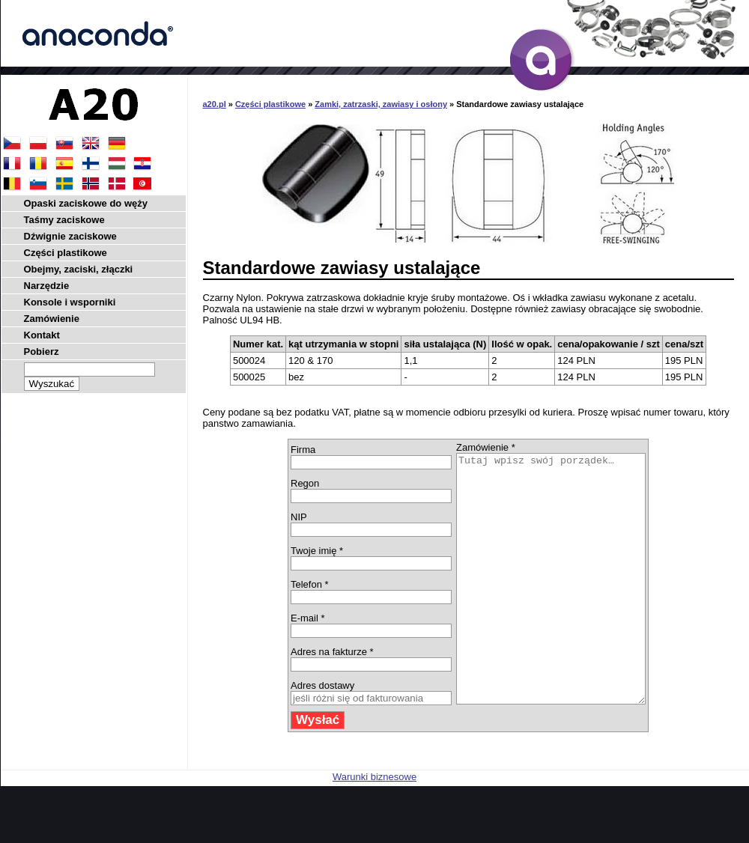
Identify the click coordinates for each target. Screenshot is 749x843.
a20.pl (214, 104)
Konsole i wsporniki (70, 302)
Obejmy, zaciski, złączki (78, 269)
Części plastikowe (270, 104)
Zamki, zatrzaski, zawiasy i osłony (381, 104)
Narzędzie (47, 285)
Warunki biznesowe (374, 826)
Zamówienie (51, 318)
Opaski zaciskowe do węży (86, 203)
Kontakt (42, 335)
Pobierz (41, 351)
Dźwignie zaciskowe (70, 236)
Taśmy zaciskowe (64, 219)
